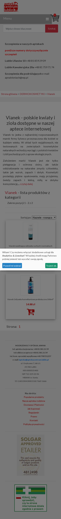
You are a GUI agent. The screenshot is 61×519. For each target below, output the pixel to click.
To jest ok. (51, 265)
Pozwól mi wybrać (12, 265)
